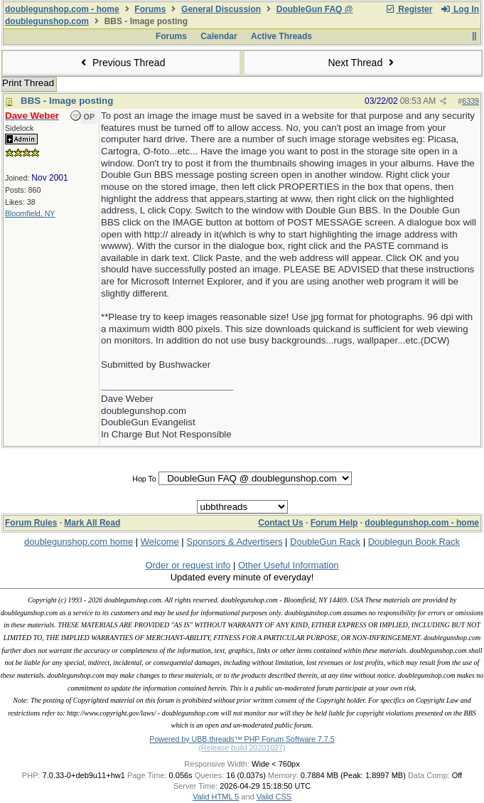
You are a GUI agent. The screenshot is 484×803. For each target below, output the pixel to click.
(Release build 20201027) (241, 747)
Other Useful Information (288, 565)
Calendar (218, 36)
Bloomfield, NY (30, 213)
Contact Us (280, 523)
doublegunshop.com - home (62, 9)
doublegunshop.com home (78, 541)
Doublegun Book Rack (414, 541)
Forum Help (334, 523)
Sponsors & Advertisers (234, 541)
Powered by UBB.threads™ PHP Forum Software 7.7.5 (241, 739)
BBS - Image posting (67, 100)
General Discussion (221, 9)
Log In (460, 9)
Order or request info (187, 565)
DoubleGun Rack (325, 541)
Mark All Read (92, 523)
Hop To (144, 478)
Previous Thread (121, 62)
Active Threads (281, 36)
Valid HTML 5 (216, 796)
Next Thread (362, 62)
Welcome (160, 541)
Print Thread (28, 83)
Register (408, 9)
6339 (470, 101)
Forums (150, 9)
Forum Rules (31, 523)
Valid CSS (274, 796)
